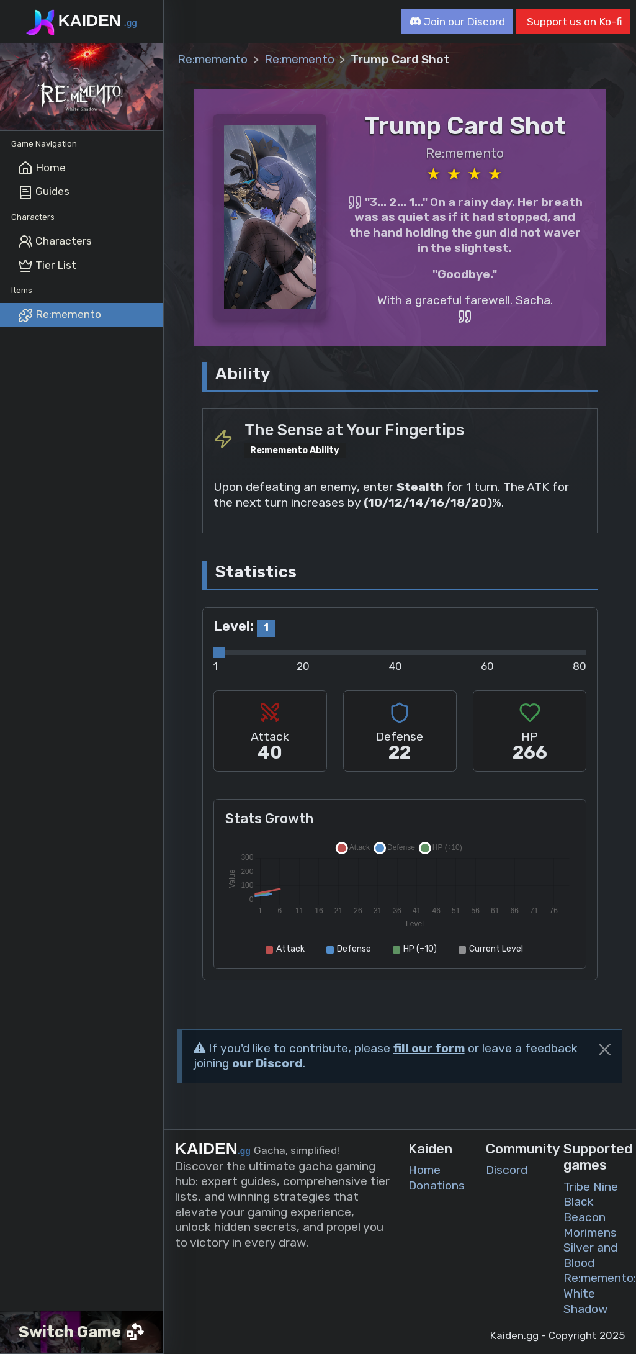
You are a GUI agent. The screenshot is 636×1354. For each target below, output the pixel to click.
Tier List (47, 265)
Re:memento (59, 315)
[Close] (605, 1049)
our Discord (267, 1063)
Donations (436, 1185)
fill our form (429, 1048)
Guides (43, 192)
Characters (55, 241)
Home (42, 168)
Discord (506, 1170)
